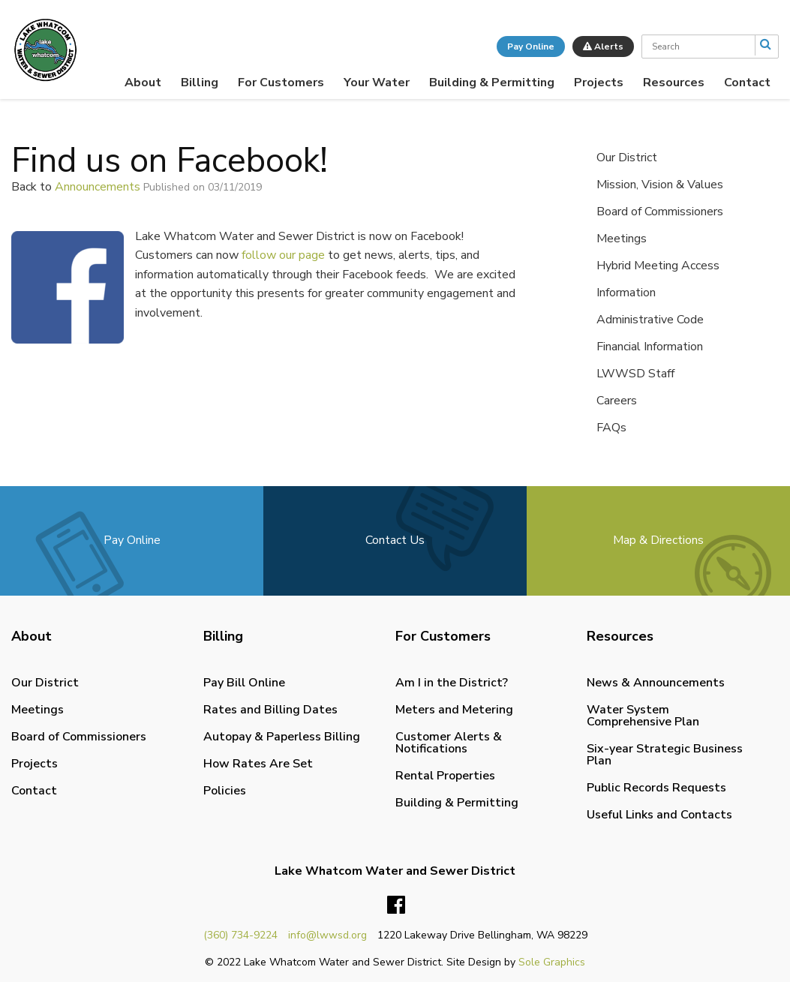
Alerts (603, 47)
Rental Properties (445, 775)
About (143, 82)
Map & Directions (658, 540)
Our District (626, 157)
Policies (224, 790)
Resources (673, 82)
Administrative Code (650, 319)
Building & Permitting (491, 82)
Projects (598, 82)
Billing (199, 82)
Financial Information (649, 346)
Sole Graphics (551, 962)
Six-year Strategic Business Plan (665, 754)
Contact (747, 82)
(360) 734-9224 (240, 935)
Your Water (377, 82)
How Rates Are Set (258, 763)
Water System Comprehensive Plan (643, 715)
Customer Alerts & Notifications (448, 742)
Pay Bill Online (244, 682)
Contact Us (395, 540)
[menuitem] (143, 82)
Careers (616, 400)
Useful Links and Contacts (659, 814)
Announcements (97, 187)
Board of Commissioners (659, 211)
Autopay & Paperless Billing (281, 736)
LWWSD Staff (635, 373)
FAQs (611, 427)
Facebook (396, 905)
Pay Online (530, 47)
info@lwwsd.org (327, 935)
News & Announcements (656, 682)
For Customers (281, 82)
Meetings (621, 238)
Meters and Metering (454, 709)
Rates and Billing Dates (270, 709)
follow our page (283, 255)
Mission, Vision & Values (659, 184)
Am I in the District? (451, 682)
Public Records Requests (656, 787)
